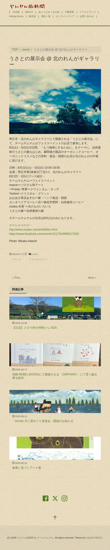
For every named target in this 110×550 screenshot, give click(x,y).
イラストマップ (87, 12)
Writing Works (16, 16)
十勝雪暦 (69, 12)
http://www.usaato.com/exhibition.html (33, 229)
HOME (16, 12)
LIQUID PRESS (94, 537)
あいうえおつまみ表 (48, 12)
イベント (16, 259)
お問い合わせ (87, 16)
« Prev (16, 277)
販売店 (32, 16)
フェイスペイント (38, 259)
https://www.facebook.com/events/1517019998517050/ (44, 233)
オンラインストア (65, 16)
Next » (92, 277)
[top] (55, 517)
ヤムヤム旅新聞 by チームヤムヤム (35, 537)
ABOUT (29, 12)
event (35, 254)
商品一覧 (46, 16)
